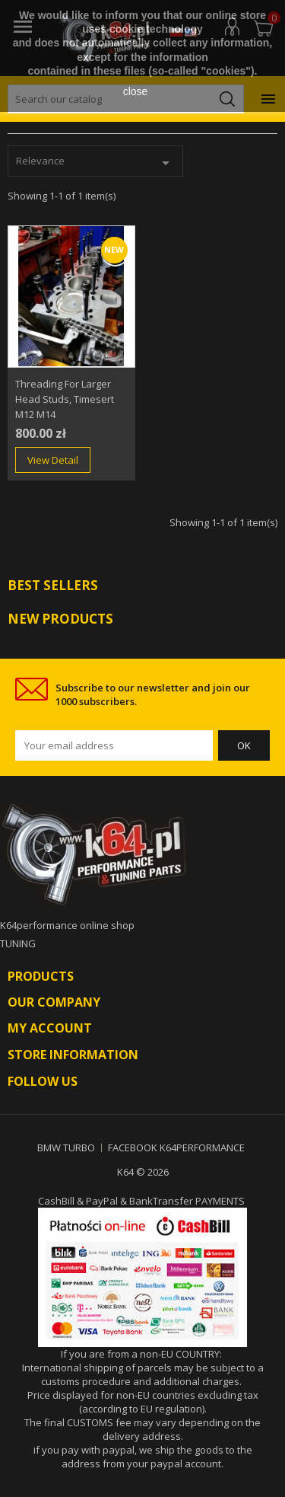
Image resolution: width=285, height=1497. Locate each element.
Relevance (95, 163)
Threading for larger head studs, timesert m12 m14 (64, 399)
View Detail (52, 460)
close (135, 91)
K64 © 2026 (143, 1172)
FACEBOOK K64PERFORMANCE (176, 1147)
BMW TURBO (66, 1147)
